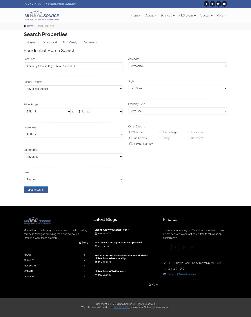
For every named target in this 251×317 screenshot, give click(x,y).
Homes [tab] (31, 42)
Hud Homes (139, 138)
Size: (26, 172)
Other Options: (136, 126)
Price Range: (31, 104)
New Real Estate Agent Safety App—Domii (119, 242)
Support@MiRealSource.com (181, 274)
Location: (29, 59)
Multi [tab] (70, 42)
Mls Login (30, 265)
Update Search (36, 189)
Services (166, 15)
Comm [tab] (90, 42)
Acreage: (133, 59)
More (220, 15)
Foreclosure (198, 132)
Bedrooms (30, 127)
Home (135, 15)
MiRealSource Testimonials (110, 271)
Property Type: (136, 104)
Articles (205, 15)
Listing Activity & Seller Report (112, 229)
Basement (197, 138)
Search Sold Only (142, 144)
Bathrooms (30, 149)
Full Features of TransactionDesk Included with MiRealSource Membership (121, 257)
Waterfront (138, 132)
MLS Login (186, 15)
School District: (33, 82)
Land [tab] (49, 42)
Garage (166, 138)
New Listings (169, 132)
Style (131, 81)
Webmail (29, 271)
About (149, 15)
